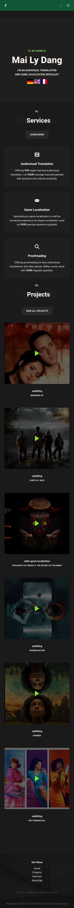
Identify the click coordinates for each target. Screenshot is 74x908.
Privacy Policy (60, 903)
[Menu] (68, 5)
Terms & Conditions (40, 903)
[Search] (61, 5)
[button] (37, 353)
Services (37, 876)
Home (37, 868)
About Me (37, 880)
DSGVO (24, 903)
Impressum (12, 903)
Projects (37, 872)
